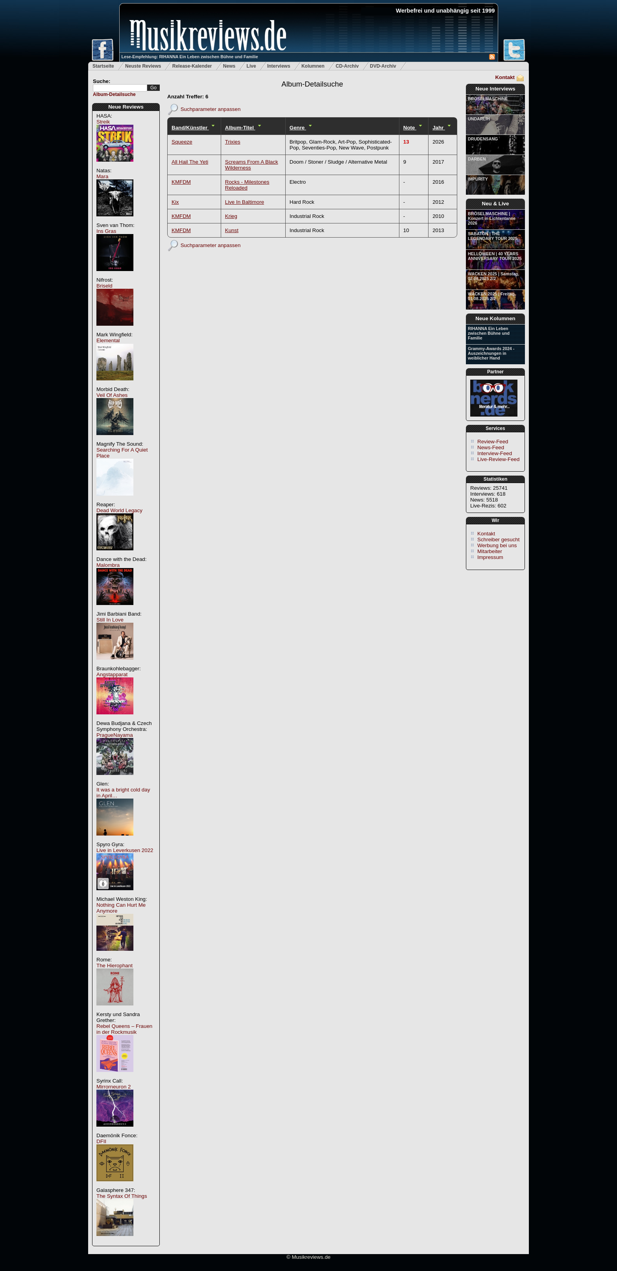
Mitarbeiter (489, 551)
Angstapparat (111, 674)
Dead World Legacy (119, 510)
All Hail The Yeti (190, 162)
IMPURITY (478, 179)
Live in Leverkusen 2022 (124, 850)
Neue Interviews (495, 89)
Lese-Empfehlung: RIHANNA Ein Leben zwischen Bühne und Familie (190, 56)
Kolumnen (313, 66)
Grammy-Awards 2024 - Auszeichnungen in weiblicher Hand (491, 353)
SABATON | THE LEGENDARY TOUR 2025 (492, 236)
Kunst (231, 230)
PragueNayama (114, 735)
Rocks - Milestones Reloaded (247, 185)
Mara (102, 176)
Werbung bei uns (497, 545)
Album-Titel (240, 128)
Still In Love (110, 620)
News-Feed (490, 447)
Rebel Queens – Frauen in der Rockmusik (124, 1029)
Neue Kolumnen (495, 318)
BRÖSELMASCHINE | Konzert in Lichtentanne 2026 (491, 218)
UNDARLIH (479, 118)
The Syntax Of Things (121, 1196)
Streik (103, 122)
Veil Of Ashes (111, 395)
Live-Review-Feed (498, 459)
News (229, 66)
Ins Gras (106, 231)
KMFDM (181, 182)
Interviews (278, 66)
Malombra (108, 565)
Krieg (231, 216)
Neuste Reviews (143, 66)
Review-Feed (492, 442)
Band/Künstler (190, 128)
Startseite (103, 66)
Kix (175, 202)
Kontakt (505, 77)
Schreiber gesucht (498, 539)
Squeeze (182, 142)
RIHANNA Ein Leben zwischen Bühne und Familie (489, 333)
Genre (298, 128)
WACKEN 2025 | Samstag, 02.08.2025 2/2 (493, 276)
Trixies (232, 142)
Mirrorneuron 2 (113, 1087)
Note (409, 128)
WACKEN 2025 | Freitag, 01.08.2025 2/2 (491, 296)
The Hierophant (114, 965)
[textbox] (120, 88)
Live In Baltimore (244, 202)
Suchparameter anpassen (211, 109)
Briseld (104, 286)
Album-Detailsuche (114, 94)
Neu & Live (495, 204)
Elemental (108, 340)
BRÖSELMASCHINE (488, 98)
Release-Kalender (192, 66)
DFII (101, 1141)
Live (251, 66)
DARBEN (477, 159)
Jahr (438, 128)
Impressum (490, 557)
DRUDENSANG (483, 139)
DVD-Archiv (383, 66)
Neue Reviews (126, 107)
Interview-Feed (494, 453)
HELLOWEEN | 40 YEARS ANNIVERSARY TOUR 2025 (495, 256)
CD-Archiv (347, 66)
